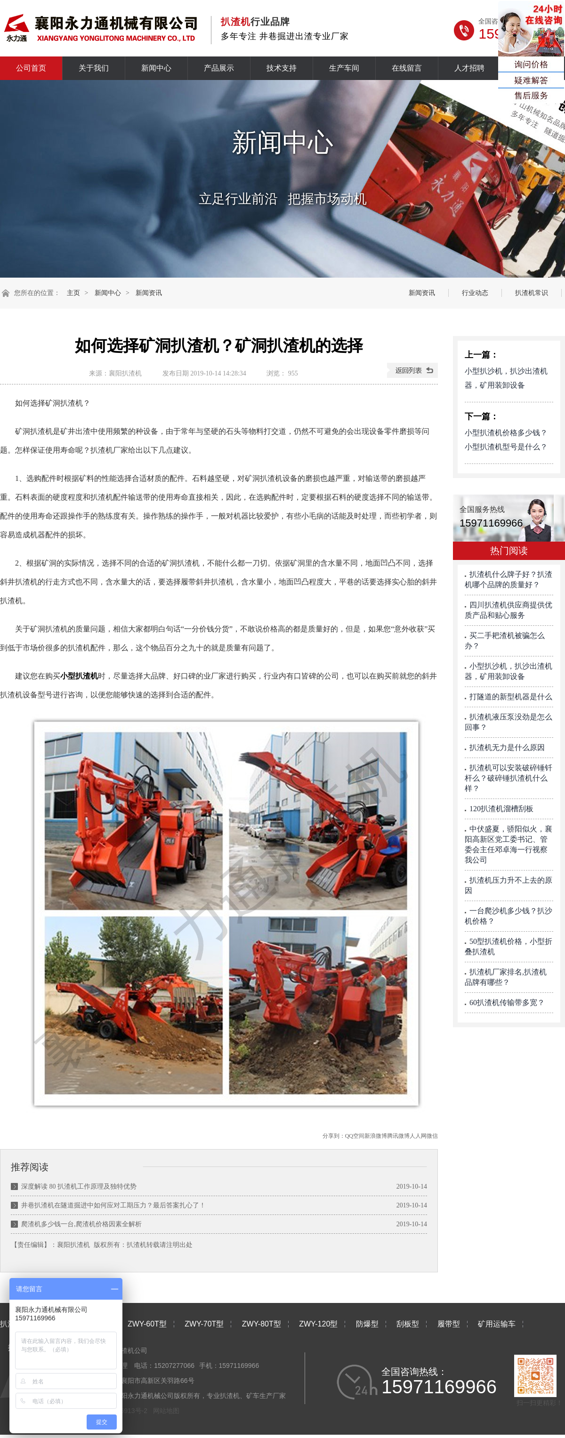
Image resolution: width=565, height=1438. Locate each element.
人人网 (418, 1136)
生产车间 (344, 68)
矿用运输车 (497, 1324)
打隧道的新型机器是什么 (510, 697)
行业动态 (475, 292)
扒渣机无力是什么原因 (507, 747)
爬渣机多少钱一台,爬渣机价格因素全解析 (81, 1224)
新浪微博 (375, 1136)
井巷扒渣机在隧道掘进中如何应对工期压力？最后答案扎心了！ (113, 1205)
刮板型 (407, 1324)
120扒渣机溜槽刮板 (501, 809)
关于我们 (94, 68)
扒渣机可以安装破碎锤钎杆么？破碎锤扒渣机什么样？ (508, 778)
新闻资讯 (149, 292)
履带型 (448, 1324)
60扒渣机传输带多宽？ (507, 1003)
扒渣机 (136, 1244)
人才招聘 (469, 68)
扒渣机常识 (531, 292)
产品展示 (219, 68)
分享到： (334, 1136)
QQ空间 (354, 1136)
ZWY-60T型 (147, 1324)
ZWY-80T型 (261, 1324)
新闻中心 (156, 68)
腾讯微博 (398, 1136)
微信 (432, 1136)
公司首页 (31, 68)
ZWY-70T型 (204, 1324)
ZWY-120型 (318, 1324)
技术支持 (281, 68)
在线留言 (407, 68)
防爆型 (367, 1324)
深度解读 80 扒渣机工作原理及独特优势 (79, 1186)
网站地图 (166, 1410)
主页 (73, 292)
